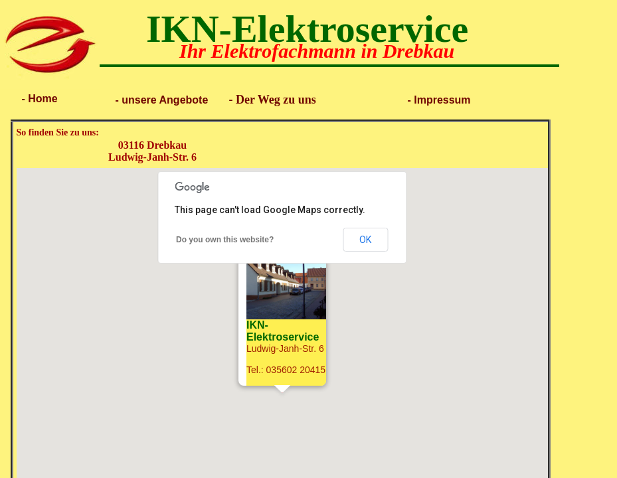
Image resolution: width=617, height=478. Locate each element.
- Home (38, 98)
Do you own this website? (225, 239)
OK (365, 239)
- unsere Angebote (160, 100)
